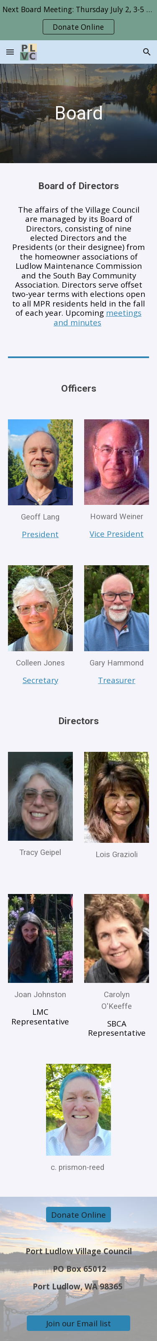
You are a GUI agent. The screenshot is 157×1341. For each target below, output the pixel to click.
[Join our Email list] (78, 1323)
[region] (78, 20)
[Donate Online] (78, 1215)
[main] (78, 113)
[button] (10, 51)
